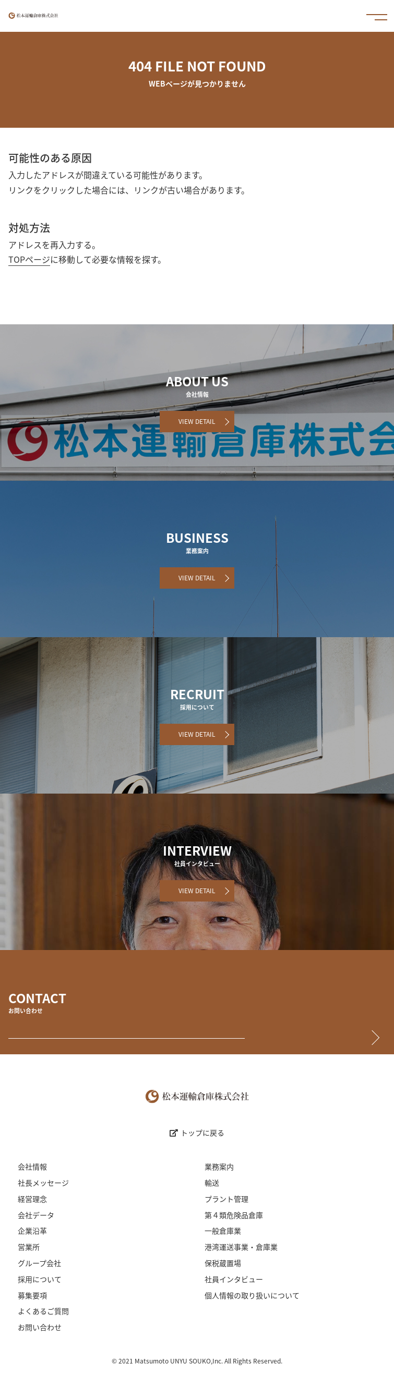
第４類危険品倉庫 (234, 1215)
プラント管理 (226, 1199)
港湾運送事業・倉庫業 (241, 1246)
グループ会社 (39, 1263)
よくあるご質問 (43, 1311)
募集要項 (32, 1295)
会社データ (36, 1215)
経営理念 (32, 1199)
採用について (40, 1279)
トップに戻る (197, 1132)
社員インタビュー (234, 1279)
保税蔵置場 (223, 1263)
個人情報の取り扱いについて (252, 1295)
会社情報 (32, 1166)
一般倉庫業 (223, 1230)
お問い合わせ (40, 1327)
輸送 (212, 1182)
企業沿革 (32, 1230)
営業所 (29, 1246)
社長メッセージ (43, 1182)
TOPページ (29, 259)
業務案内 (219, 1166)
